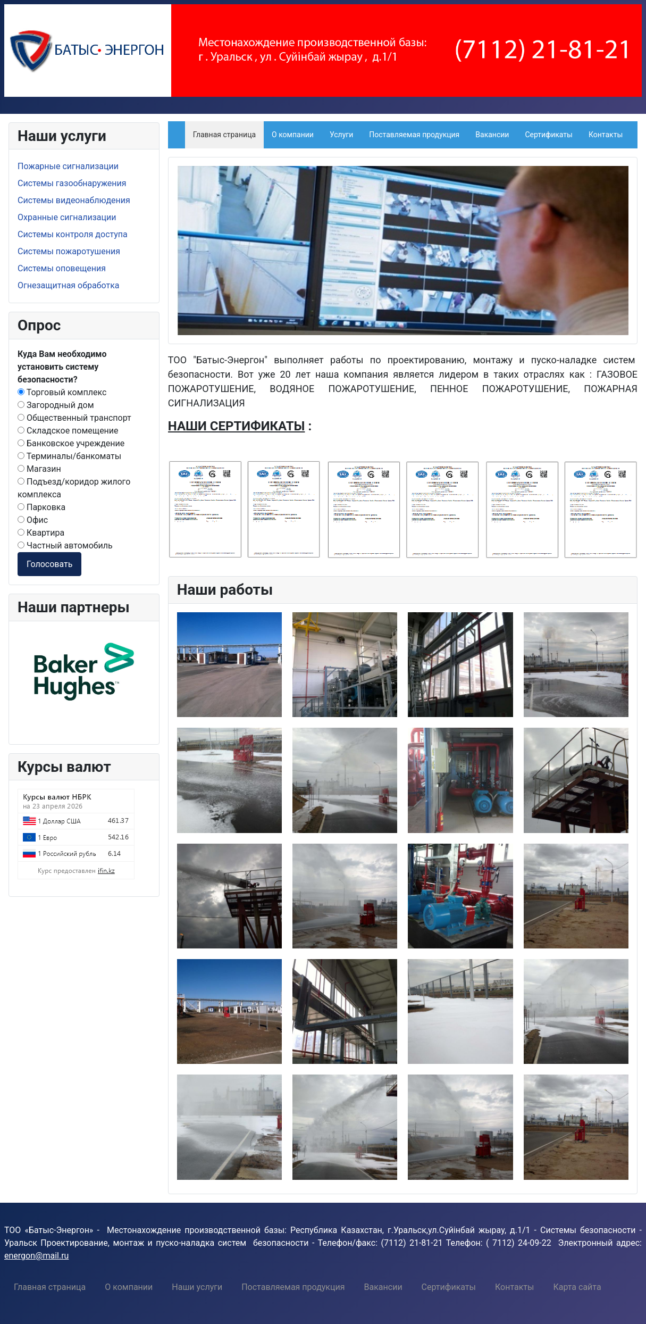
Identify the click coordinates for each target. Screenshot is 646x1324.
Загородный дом (56, 405)
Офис (33, 520)
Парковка (41, 507)
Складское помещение (68, 431)
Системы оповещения (62, 268)
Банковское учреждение (71, 443)
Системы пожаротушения (69, 251)
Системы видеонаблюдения (74, 200)
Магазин (39, 469)
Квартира (41, 533)
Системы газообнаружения (72, 183)
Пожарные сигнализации (68, 166)
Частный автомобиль (65, 545)
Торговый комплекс (62, 392)
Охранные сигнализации (67, 217)
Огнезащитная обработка (69, 285)
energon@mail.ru (36, 1256)
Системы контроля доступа (73, 234)
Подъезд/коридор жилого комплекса (74, 488)
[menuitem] (49, 1287)
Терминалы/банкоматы (69, 456)
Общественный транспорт (74, 418)
